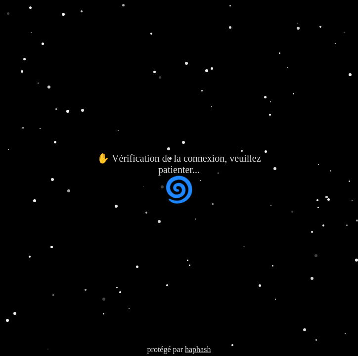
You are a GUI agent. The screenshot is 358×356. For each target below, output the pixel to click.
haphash (198, 349)
